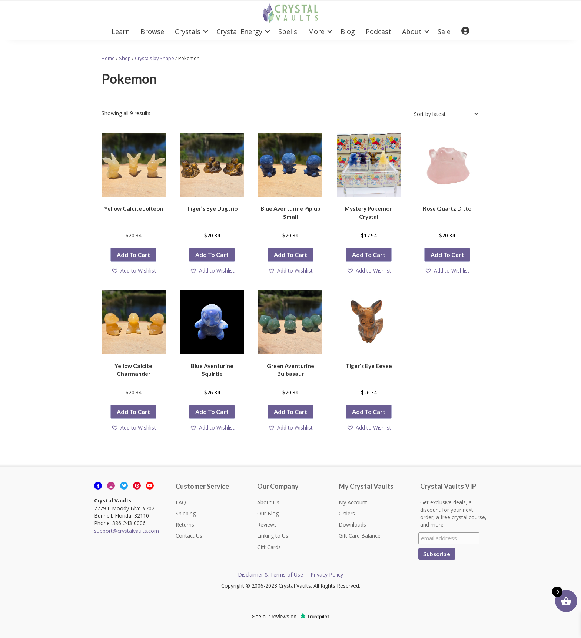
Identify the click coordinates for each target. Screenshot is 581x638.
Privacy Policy (327, 574)
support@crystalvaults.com (126, 530)
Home (108, 58)
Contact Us (189, 535)
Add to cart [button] (133, 254)
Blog (348, 31)
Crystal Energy (239, 31)
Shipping (186, 513)
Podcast (378, 31)
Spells (287, 31)
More (316, 31)
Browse (152, 31)
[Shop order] (445, 114)
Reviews (267, 524)
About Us (268, 502)
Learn (121, 31)
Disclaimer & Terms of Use (270, 574)
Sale (444, 31)
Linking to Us (272, 535)
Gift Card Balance (360, 535)
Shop (125, 58)
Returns (185, 524)
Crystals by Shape (154, 58)
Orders (347, 513)
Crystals (187, 31)
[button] (133, 271)
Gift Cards (269, 547)
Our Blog (268, 513)
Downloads (352, 524)
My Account (353, 502)
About (412, 31)
